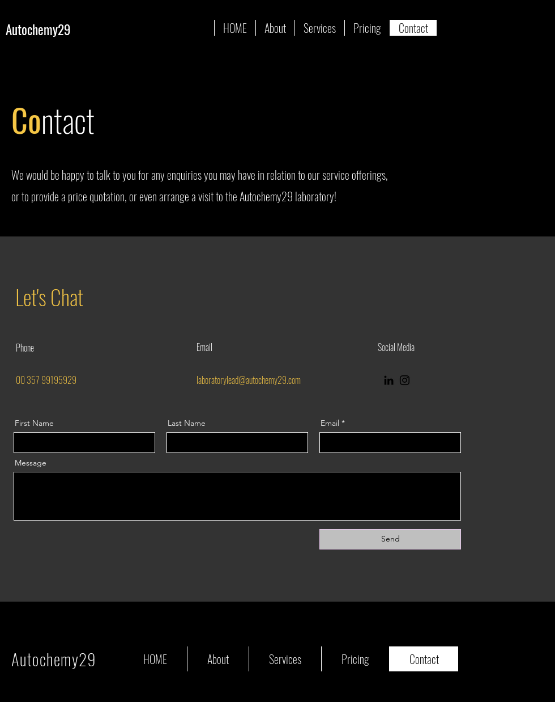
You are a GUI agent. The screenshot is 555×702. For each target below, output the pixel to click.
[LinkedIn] (388, 380)
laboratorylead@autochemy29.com (249, 380)
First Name (34, 423)
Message (30, 463)
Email (330, 423)
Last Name (187, 423)
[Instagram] (404, 380)
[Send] (390, 539)
